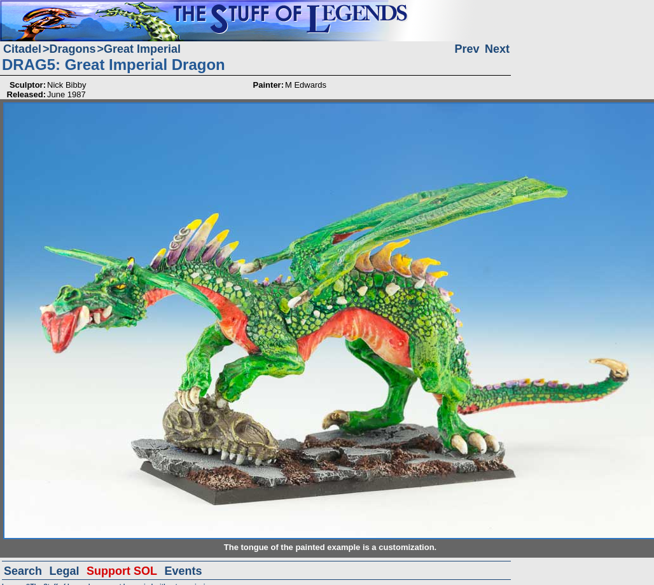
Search (23, 571)
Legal (65, 571)
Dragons (73, 49)
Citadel (22, 49)
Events (183, 571)
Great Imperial (142, 49)
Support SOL (122, 571)
